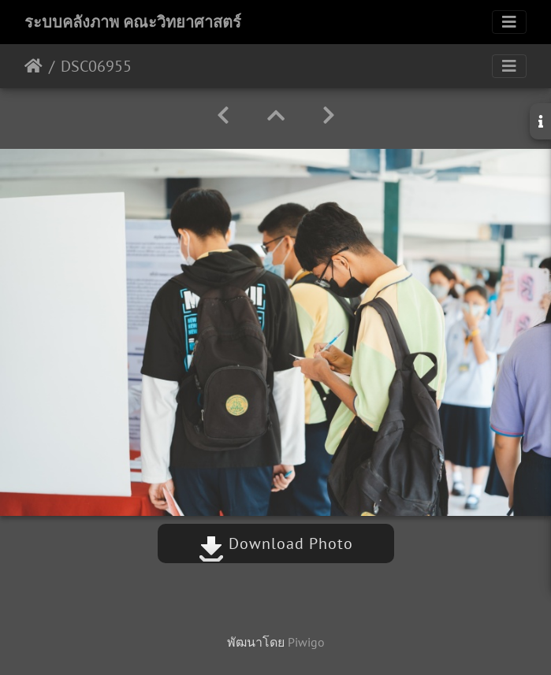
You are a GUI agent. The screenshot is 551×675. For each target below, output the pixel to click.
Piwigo (306, 642)
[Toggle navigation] (509, 22)
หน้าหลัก (33, 66)
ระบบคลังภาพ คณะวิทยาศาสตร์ (132, 22)
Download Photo (276, 543)
